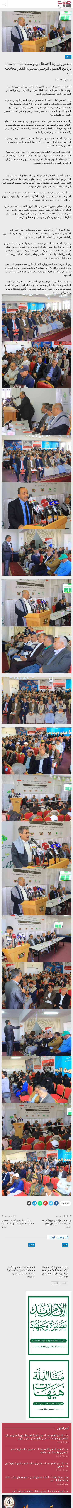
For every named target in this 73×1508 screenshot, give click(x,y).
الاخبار (68, 56)
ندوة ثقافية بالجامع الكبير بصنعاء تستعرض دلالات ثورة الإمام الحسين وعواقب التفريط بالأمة (39, 1450)
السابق (64, 1283)
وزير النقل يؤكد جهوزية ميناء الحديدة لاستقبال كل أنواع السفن (56, 1223)
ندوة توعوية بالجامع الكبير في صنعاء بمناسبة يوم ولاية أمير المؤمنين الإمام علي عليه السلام (40, 1492)
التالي (55, 1283)
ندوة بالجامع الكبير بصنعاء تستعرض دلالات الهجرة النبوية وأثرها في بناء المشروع (36, 1464)
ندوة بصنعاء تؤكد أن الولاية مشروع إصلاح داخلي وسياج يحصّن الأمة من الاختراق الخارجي (37, 1478)
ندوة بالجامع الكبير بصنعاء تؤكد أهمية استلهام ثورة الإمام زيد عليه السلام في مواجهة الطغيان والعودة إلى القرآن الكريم (36, 1437)
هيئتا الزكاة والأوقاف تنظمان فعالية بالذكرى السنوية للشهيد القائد (18, 1223)
